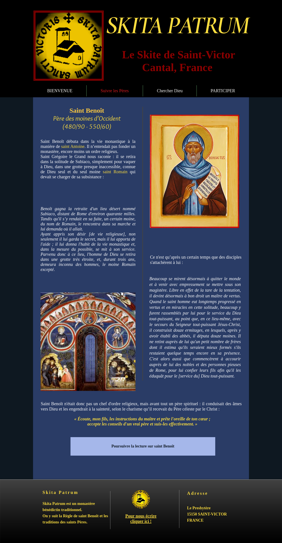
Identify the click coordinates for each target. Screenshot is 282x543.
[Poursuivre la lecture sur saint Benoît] (142, 446)
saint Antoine (72, 146)
